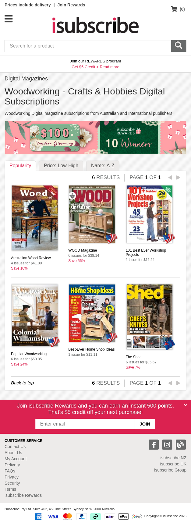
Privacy (12, 477)
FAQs (10, 470)
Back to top (22, 382)
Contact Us (15, 446)
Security (12, 483)
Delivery (12, 464)
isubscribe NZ (173, 457)
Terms (10, 489)
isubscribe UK (173, 463)
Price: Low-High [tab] (61, 165)
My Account (16, 458)
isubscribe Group (170, 470)
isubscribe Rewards (23, 495)
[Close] (185, 405)
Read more (109, 67)
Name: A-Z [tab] (102, 165)
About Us (13, 452)
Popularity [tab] (20, 165)
